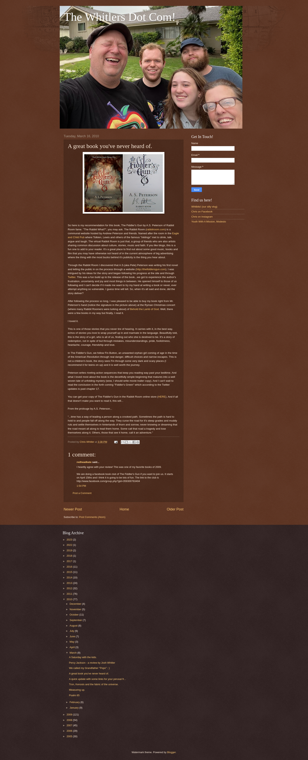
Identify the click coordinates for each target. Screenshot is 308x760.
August (74, 625)
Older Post (175, 509)
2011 (70, 593)
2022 (70, 544)
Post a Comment (82, 493)
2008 (70, 720)
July (72, 630)
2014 (70, 577)
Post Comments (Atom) (92, 517)
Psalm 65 (74, 695)
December (76, 603)
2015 (70, 572)
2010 (70, 599)
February (75, 702)
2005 (70, 736)
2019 (70, 550)
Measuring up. (77, 689)
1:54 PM (81, 485)
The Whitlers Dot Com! (120, 16)
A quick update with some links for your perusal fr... (97, 679)
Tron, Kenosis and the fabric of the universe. (93, 684)
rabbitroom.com (156, 229)
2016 (70, 566)
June (73, 636)
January (74, 707)
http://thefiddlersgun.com (150, 269)
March (73, 652)
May (72, 641)
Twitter (71, 277)
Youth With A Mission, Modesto (208, 221)
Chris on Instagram (202, 216)
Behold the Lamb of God (144, 309)
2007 (70, 725)
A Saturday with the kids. (83, 657)
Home (124, 509)
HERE (162, 396)
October (74, 614)
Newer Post (73, 509)
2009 (70, 714)
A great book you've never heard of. (89, 673)
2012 (70, 588)
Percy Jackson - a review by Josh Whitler (92, 662)
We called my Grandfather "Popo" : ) (89, 668)
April (72, 647)
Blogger (171, 752)
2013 (70, 583)
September (76, 620)
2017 (70, 561)
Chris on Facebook (202, 211)
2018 (70, 555)
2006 (70, 730)
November (76, 609)
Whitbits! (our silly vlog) (204, 206)
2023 (70, 539)
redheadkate (84, 462)
